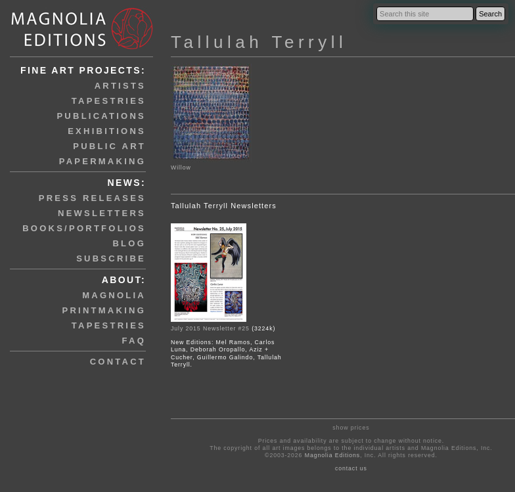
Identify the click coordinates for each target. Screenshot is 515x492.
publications (101, 116)
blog (129, 243)
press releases (92, 198)
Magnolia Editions (332, 455)
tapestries (109, 101)
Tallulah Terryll (259, 42)
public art (109, 146)
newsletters (102, 213)
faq (134, 341)
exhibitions (107, 131)
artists (120, 86)
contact (118, 362)
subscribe (111, 258)
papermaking (102, 161)
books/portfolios (84, 228)
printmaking (104, 310)
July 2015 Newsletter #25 (210, 328)
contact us (351, 468)
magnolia (114, 295)
